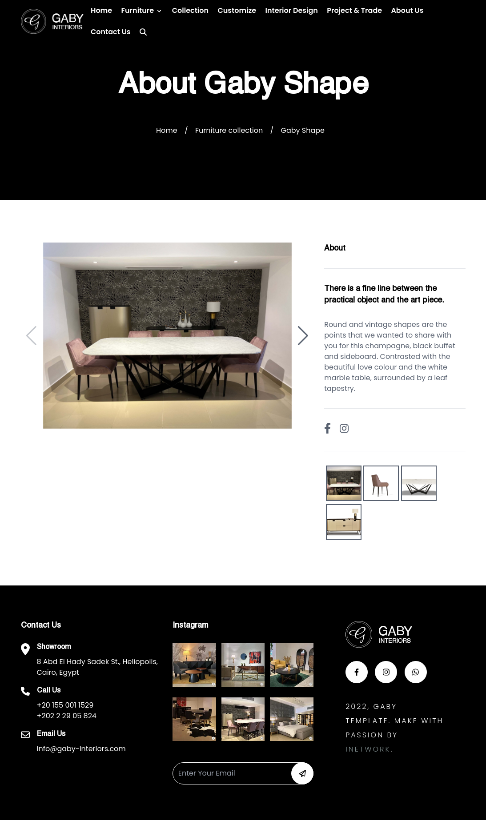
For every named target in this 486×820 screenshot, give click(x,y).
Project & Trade (354, 10)
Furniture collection (229, 130)
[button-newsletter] (302, 773)
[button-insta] (386, 672)
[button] (303, 336)
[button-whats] (416, 672)
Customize (236, 10)
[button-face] (356, 672)
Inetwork (367, 749)
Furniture (137, 10)
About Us (407, 10)
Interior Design (291, 10)
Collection (190, 10)
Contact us (111, 32)
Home (101, 10)
